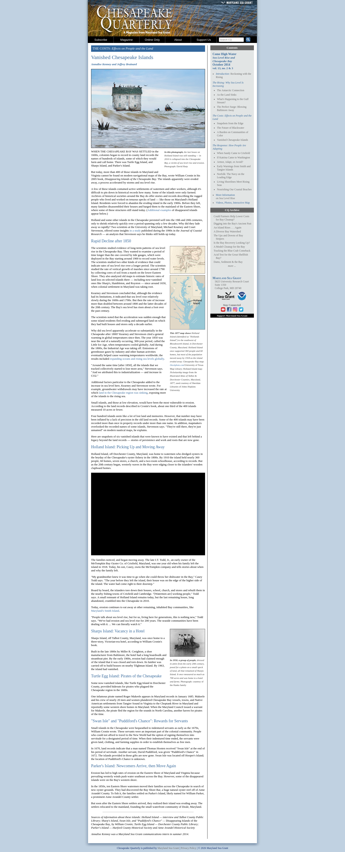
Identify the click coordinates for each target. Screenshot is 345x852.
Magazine (126, 39)
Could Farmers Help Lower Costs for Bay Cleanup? (231, 218)
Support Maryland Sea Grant (232, 315)
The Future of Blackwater (230, 127)
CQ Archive (232, 210)
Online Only (152, 39)
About (178, 39)
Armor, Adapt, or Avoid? (230, 161)
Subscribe (100, 39)
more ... (232, 265)
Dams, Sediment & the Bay (228, 261)
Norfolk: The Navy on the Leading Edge (230, 175)
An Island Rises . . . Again (227, 227)
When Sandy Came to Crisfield (233, 153)
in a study (135, 230)
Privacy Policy (188, 848)
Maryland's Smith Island (105, 610)
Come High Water (225, 57)
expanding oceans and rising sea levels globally (137, 358)
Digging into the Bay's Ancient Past (232, 223)
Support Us (203, 39)
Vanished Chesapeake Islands (232, 139)
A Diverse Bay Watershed (227, 231)
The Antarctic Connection (230, 90)
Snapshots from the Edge (230, 123)
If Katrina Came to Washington (233, 157)
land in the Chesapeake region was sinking (123, 392)
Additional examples (159, 210)
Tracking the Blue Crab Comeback (232, 250)
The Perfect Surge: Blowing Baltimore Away (231, 108)
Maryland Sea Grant (239, 2)
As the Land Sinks (226, 94)
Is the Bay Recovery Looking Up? (232, 242)
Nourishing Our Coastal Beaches (234, 189)
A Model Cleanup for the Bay (229, 246)
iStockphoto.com (177, 365)
